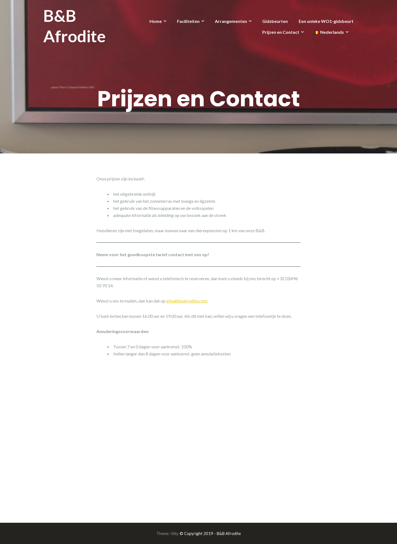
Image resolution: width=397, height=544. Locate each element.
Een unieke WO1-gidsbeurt (326, 21)
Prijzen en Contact (280, 32)
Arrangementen (231, 21)
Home (155, 21)
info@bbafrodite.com (186, 300)
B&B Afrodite (74, 26)
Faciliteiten (188, 21)
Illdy (174, 533)
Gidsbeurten (275, 21)
